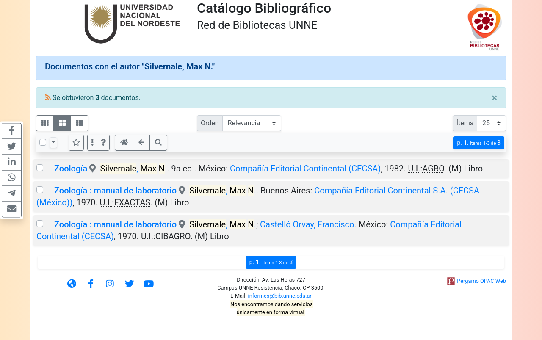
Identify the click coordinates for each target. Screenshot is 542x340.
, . (133, 168)
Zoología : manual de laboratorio (115, 190)
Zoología (71, 168)
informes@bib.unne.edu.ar (280, 296)
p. (479, 142)
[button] (103, 143)
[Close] (494, 98)
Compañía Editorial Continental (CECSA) (305, 168)
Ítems (464, 123)
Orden (210, 123)
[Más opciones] (92, 143)
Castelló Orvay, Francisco (307, 224)
